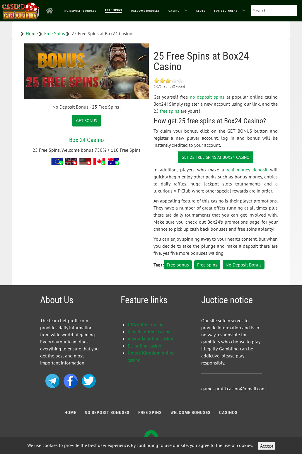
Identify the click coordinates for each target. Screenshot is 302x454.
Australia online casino (150, 339)
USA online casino (146, 325)
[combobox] (274, 10)
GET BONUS (86, 120)
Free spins (207, 265)
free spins (169, 111)
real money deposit (247, 170)
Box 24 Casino (86, 140)
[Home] (50, 10)
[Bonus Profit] (21, 9)
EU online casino (144, 346)
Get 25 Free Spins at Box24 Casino (216, 157)
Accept (266, 446)
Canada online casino (149, 332)
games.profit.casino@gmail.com (233, 388)
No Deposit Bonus (244, 265)
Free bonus (178, 265)
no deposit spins (207, 97)
